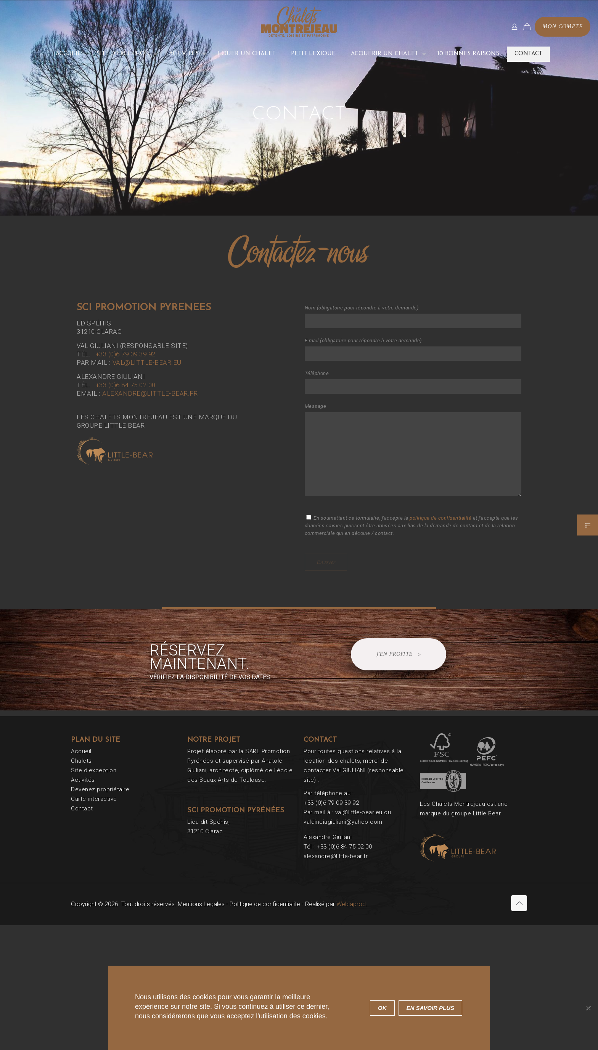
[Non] (588, 1008)
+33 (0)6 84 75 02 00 (126, 385)
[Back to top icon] (519, 903)
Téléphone (413, 382)
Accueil (81, 751)
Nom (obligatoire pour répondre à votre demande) (413, 316)
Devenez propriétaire (100, 789)
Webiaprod (351, 904)
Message (413, 449)
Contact (82, 808)
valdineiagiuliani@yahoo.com (343, 821)
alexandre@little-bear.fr (150, 393)
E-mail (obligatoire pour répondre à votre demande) (413, 349)
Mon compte (562, 27)
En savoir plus (431, 1008)
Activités (83, 779)
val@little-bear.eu (147, 362)
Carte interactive (94, 799)
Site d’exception (93, 770)
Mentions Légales (201, 904)
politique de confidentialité (440, 518)
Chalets (81, 760)
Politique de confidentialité (265, 904)
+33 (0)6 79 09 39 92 (126, 354)
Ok (382, 1008)
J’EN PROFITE (398, 654)
